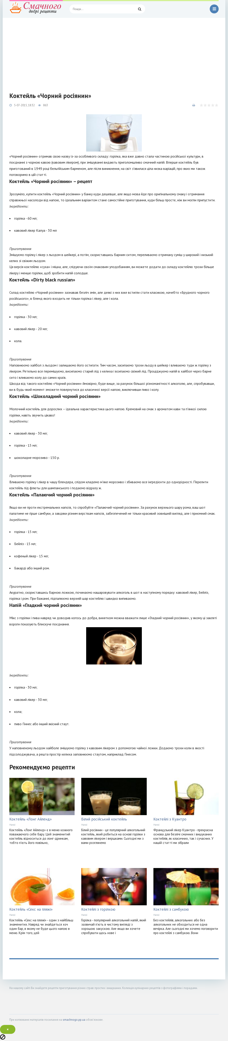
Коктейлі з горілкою (98, 909)
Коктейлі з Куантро (169, 819)
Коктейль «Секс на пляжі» (31, 909)
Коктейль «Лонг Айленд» (30, 819)
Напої (12, 824)
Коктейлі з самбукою (171, 909)
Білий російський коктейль (104, 819)
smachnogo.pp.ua (74, 1020)
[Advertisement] (114, 51)
